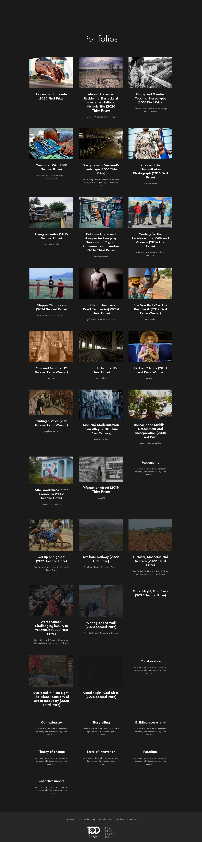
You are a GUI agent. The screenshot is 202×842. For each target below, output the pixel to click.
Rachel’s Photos (146, 7)
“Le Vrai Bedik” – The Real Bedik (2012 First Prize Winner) (150, 309)
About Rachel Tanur (118, 7)
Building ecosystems (150, 722)
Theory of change (51, 751)
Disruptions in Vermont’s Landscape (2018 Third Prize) (100, 169)
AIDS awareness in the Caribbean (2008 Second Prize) (51, 493)
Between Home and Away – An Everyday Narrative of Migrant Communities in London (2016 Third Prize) (101, 242)
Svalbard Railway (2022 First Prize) (101, 558)
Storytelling (101, 722)
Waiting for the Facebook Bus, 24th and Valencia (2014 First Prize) (150, 240)
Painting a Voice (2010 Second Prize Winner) (51, 423)
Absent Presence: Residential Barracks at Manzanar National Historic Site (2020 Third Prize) (101, 102)
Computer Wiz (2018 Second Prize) (51, 167)
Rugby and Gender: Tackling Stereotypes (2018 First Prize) (150, 98)
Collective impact (51, 781)
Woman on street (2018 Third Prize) (101, 489)
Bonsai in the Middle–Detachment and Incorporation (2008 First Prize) (150, 430)
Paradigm (150, 751)
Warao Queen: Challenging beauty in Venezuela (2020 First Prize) (51, 627)
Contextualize (51, 722)
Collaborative (150, 661)
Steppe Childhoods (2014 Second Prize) (51, 307)
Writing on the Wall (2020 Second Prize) (100, 624)
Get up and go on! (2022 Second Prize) (51, 558)
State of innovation (101, 751)
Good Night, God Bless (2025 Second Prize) (150, 593)
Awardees (167, 7)
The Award (94, 7)
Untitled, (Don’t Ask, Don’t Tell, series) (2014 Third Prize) (101, 309)
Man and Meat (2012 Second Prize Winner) (51, 370)
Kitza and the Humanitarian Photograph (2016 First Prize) (150, 171)
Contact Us (185, 7)
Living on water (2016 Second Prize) (51, 236)
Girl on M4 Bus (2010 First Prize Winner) (150, 370)
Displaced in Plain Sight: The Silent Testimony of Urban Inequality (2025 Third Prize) (51, 698)
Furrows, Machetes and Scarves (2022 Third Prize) (150, 560)
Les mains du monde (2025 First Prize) (51, 96)
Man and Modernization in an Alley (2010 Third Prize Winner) (101, 428)
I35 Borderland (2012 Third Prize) (101, 370)
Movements (150, 462)
